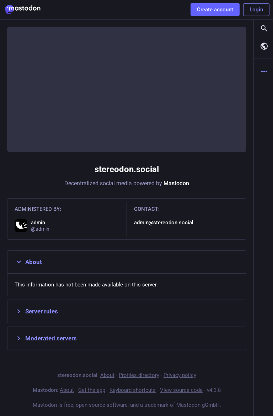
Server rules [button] (36, 311)
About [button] (28, 262)
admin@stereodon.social (163, 222)
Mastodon (176, 183)
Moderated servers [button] (46, 338)
